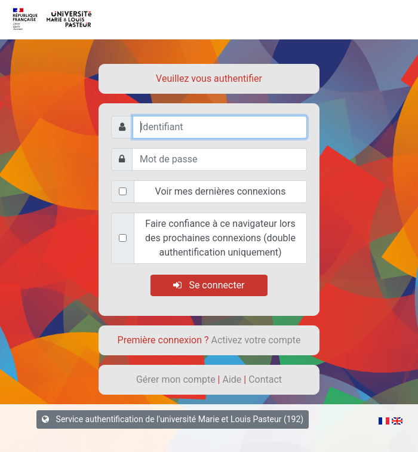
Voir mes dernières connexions (220, 191)
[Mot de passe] (219, 159)
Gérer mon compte (177, 379)
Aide (233, 379)
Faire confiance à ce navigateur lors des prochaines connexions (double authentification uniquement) (220, 238)
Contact (265, 379)
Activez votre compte (256, 340)
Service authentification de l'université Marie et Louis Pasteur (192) (172, 419)
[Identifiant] (220, 127)
